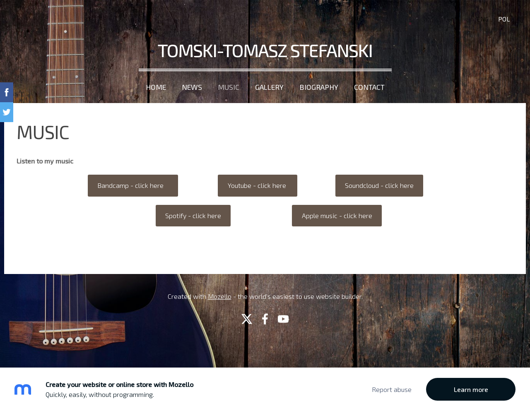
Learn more (471, 389)
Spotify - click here (193, 215)
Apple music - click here (337, 215)
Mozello (219, 296)
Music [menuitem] (228, 86)
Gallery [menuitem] (269, 86)
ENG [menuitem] (483, 19)
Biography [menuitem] (318, 86)
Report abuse (392, 389)
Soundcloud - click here (379, 185)
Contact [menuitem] (369, 86)
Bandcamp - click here (133, 185)
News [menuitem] (192, 86)
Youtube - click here (258, 185)
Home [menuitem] (156, 86)
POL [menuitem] (504, 19)
